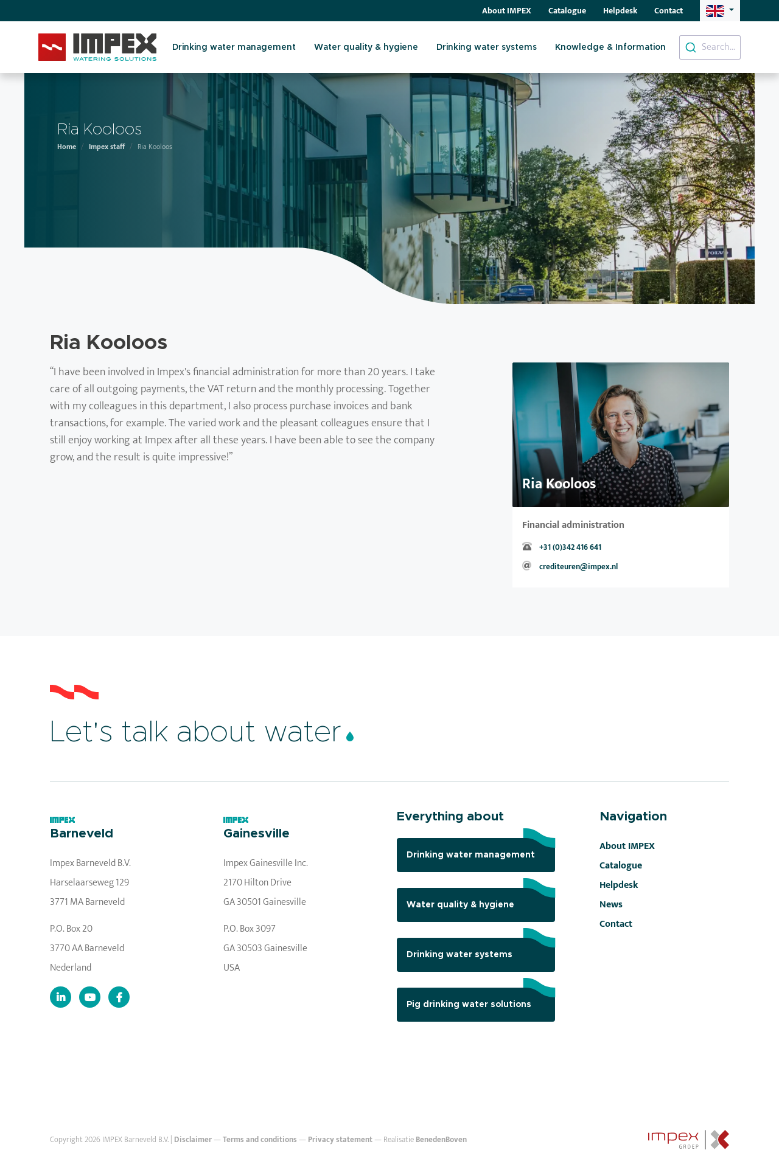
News (611, 904)
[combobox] (710, 47)
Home (66, 146)
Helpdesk (620, 11)
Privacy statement (340, 1140)
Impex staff (107, 146)
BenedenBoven (441, 1140)
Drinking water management (234, 47)
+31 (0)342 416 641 (570, 547)
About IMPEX (506, 11)
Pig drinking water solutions (481, 998)
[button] (720, 10)
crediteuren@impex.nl (578, 567)
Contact (668, 11)
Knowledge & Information (610, 47)
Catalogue (567, 11)
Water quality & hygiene (366, 47)
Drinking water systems (486, 47)
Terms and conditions (260, 1140)
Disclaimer (193, 1140)
